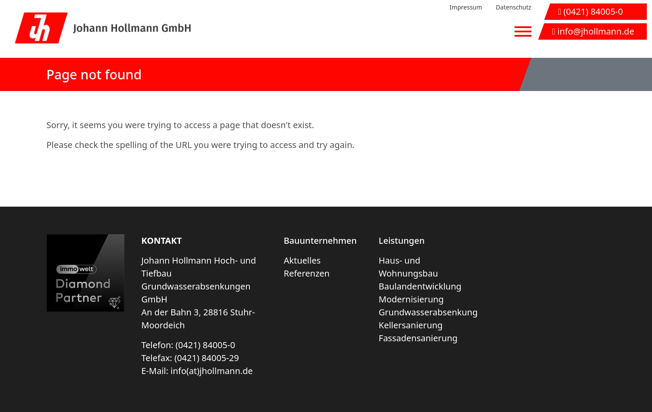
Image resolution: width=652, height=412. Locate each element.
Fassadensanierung (418, 338)
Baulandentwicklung (420, 286)
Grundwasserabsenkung (428, 312)
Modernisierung (411, 299)
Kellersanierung (411, 325)
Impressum (466, 7)
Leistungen (402, 240)
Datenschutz (513, 7)
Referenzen (307, 273)
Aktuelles (302, 260)
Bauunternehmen (320, 240)
